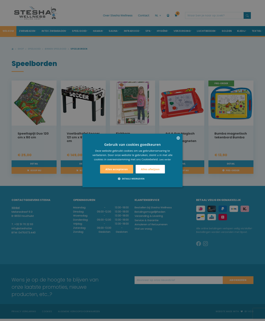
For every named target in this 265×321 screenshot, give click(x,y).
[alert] (132, 160)
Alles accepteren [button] (116, 169)
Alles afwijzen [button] (150, 169)
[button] (132, 178)
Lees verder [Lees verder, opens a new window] (165, 159)
